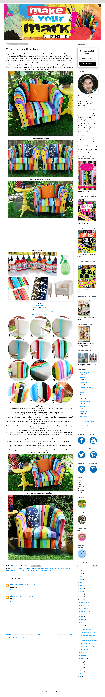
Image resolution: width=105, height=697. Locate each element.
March (83, 653)
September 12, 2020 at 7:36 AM (25, 596)
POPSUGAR (83, 377)
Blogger (60, 692)
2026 (81, 574)
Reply (12, 590)
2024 (81, 580)
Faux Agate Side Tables (88, 632)
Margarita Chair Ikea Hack (89, 638)
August (83, 614)
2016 (81, 662)
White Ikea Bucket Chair (39, 314)
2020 (81, 591)
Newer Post (9, 634)
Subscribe (87, 64)
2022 (81, 585)
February (84, 655)
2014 (81, 668)
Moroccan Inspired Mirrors (89, 646)
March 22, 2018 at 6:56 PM (28, 584)
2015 (81, 665)
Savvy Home (83, 416)
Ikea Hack (30, 568)
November (84, 605)
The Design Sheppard (86, 387)
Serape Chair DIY (22, 570)
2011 (81, 676)
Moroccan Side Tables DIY (89, 643)
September (84, 611)
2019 (81, 594)
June (82, 620)
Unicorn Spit (51, 570)
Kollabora (82, 397)
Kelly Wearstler (84, 426)
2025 (81, 577)
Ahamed (12, 596)
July (82, 617)
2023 (81, 582)
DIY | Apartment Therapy (87, 421)
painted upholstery (11, 570)
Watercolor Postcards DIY (88, 635)
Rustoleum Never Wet (46, 312)
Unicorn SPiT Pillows (87, 649)
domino (82, 429)
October (84, 608)
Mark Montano (58, 568)
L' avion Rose (83, 382)
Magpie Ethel (83, 411)
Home (39, 634)
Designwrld (83, 406)
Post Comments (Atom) (20, 638)
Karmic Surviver (15, 584)
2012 (81, 673)
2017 (81, 600)
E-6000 (13, 568)
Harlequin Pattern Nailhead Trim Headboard (89, 629)
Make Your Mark (38, 568)
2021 (81, 588)
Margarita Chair (48, 568)
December (84, 602)
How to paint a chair (21, 568)
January (83, 658)
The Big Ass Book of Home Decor (37, 570)
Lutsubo (82, 392)
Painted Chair (66, 568)
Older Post (69, 634)
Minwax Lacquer (31, 312)
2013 (81, 671)
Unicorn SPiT (39, 305)
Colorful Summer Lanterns (89, 641)
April (83, 625)
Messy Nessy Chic (85, 373)
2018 (81, 597)
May (82, 622)
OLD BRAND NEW (85, 402)
